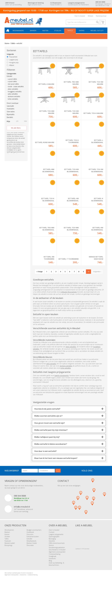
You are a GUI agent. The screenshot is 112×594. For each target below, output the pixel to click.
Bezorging (52, 542)
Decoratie (30, 549)
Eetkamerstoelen (33, 540)
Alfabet (10, 67)
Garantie (52, 544)
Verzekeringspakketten (57, 551)
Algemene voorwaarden (57, 555)
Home (7, 45)
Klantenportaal (101, 16)
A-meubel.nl (29, 576)
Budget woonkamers (34, 533)
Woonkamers (19, 32)
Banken (34, 32)
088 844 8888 (20, 499)
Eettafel (9, 77)
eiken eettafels (13, 90)
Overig (81, 32)
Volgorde (10, 55)
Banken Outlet (32, 547)
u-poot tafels (12, 80)
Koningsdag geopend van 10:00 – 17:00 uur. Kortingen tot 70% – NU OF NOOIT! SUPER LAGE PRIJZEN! (56, 10)
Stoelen (58, 32)
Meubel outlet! (96, 32)
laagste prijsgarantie (61, 379)
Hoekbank (30, 536)
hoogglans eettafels (15, 93)
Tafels (70, 32)
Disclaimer (23, 578)
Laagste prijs (12, 61)
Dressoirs (30, 538)
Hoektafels (10, 110)
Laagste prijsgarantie (56, 538)
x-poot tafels (12, 83)
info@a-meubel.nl (22, 510)
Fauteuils (8, 544)
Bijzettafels (10, 116)
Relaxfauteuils (31, 544)
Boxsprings (8, 549)
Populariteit (12, 58)
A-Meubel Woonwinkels (68, 295)
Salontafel (10, 107)
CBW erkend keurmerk (57, 547)
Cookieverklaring (54, 558)
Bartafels (10, 118)
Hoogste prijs (13, 64)
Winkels (90, 16)
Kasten (46, 32)
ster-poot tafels (13, 85)
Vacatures (52, 562)
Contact (51, 536)
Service (51, 549)
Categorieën (11, 75)
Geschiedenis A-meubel (57, 553)
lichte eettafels (13, 100)
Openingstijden (54, 540)
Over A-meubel (79, 16)
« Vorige (40, 275)
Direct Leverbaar (12, 104)
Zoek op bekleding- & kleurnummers (56, 567)
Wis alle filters (16, 129)
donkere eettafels (14, 98)
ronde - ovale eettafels (16, 88)
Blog (50, 564)
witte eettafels (13, 95)
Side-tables (11, 113)
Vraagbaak (52, 560)
